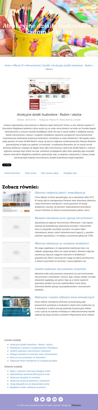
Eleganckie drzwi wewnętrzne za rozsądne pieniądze (33, 360)
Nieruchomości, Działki (38, 65)
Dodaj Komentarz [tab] (12, 173)
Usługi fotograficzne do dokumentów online (29, 383)
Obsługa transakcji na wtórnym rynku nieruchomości (33, 354)
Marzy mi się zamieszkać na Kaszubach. (28, 357)
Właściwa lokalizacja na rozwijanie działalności (62, 243)
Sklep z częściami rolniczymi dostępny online (30, 371)
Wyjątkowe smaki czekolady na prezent (27, 387)
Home (8, 65)
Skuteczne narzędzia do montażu (25, 377)
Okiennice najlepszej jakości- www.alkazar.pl (60, 192)
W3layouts (76, 405)
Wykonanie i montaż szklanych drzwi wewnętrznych (64, 297)
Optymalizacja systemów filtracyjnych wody (30, 374)
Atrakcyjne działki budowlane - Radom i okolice (31, 344)
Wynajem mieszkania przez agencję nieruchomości (63, 218)
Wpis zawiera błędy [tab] (50, 173)
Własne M (18, 65)
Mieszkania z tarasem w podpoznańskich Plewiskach (34, 347)
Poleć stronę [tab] (30, 173)
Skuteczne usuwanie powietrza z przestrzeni (30, 380)
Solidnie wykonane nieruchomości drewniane (60, 269)
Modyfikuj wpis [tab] (70, 173)
